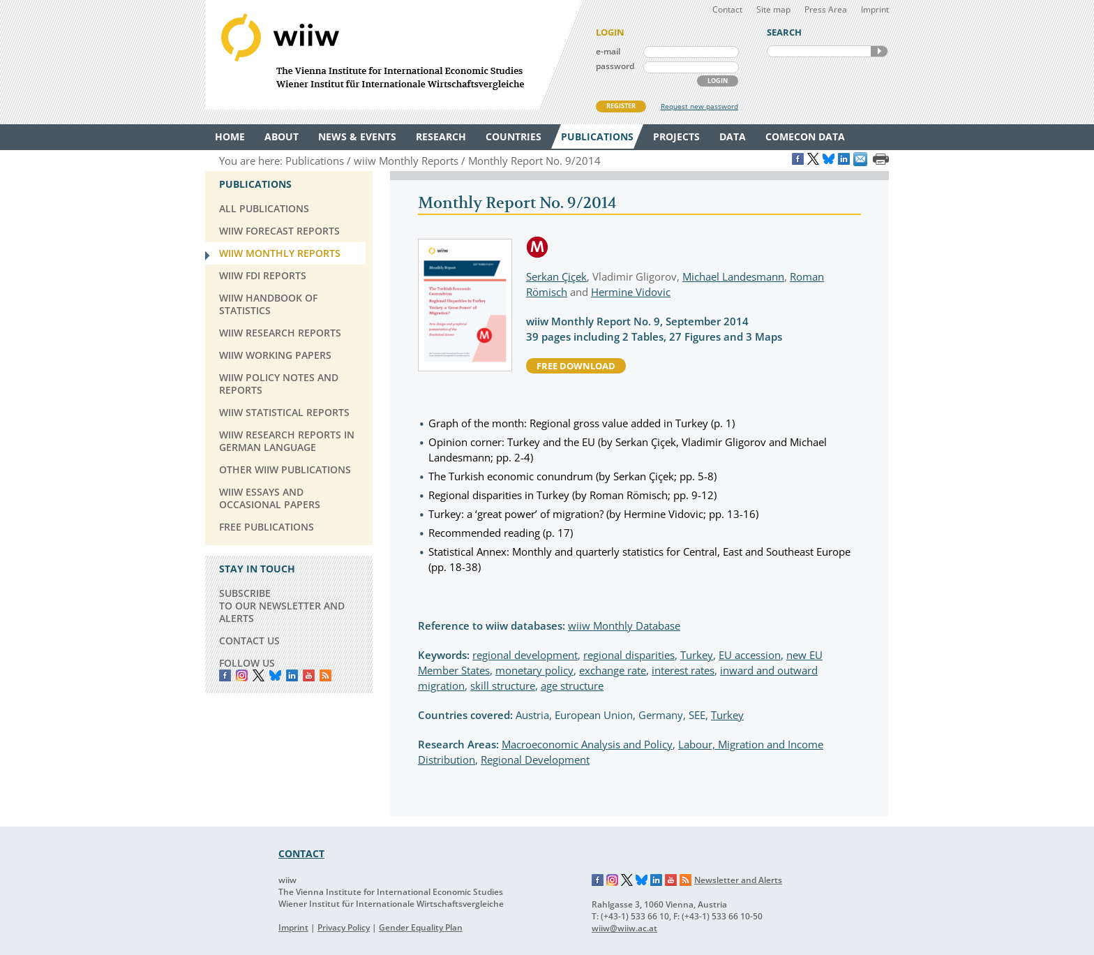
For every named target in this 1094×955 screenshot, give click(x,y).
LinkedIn (292, 675)
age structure (572, 686)
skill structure (502, 686)
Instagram (612, 880)
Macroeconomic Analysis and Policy (587, 744)
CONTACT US (249, 640)
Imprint (875, 9)
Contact (727, 9)
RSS (325, 675)
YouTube (309, 675)
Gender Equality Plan (421, 927)
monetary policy (534, 670)
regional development (525, 655)
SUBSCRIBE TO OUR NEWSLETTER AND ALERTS (282, 605)
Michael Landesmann (733, 276)
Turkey (696, 655)
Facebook (225, 675)
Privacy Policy (343, 927)
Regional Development (535, 760)
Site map (773, 9)
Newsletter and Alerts (738, 880)
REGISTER (621, 105)
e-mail (608, 51)
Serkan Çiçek (556, 276)
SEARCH (879, 51)
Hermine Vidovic (630, 292)
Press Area (825, 9)
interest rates (683, 670)
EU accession (750, 655)
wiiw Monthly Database (624, 625)
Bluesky (275, 675)
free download (576, 366)
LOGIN (717, 80)
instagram (242, 675)
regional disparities (629, 655)
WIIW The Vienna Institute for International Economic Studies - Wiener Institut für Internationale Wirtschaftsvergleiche (393, 55)
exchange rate (612, 670)
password (615, 66)
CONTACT (301, 853)
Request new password (699, 106)
